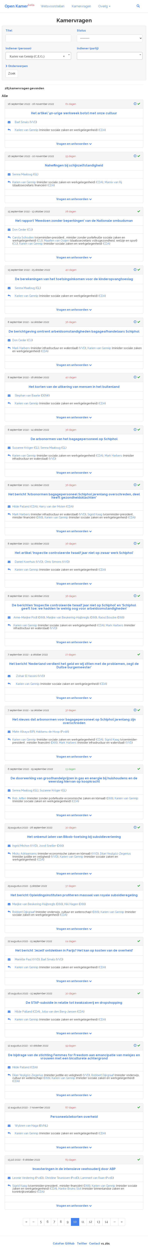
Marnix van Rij (113, 182)
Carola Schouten (23, 237)
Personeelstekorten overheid (74, 1117)
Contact (94, 1243)
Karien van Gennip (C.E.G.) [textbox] (37, 56)
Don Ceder (19, 229)
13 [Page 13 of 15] (98, 1222)
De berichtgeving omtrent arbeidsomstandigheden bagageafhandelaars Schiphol (74, 331)
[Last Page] (121, 1222)
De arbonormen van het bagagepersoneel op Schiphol (74, 439)
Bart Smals (22, 122)
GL (36, 174)
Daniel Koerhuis (25, 561)
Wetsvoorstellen (52, 6)
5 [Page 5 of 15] (41, 1222)
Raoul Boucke (107, 617)
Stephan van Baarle (27, 395)
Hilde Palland (20, 506)
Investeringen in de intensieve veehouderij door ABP (74, 1169)
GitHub (69, 1243)
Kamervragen (81, 6)
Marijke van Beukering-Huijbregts (67, 617)
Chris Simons (53, 561)
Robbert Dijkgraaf (23, 911)
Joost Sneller (47, 845)
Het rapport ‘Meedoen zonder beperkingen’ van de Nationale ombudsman (74, 221)
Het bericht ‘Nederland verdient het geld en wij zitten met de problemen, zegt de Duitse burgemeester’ (74, 665)
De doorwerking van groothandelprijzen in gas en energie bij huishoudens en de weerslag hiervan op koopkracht (74, 780)
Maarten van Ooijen (56, 240)
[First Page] (26, 1222)
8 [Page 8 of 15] (61, 1222)
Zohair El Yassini (26, 676)
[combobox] (38, 56)
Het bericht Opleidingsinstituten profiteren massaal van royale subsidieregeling (74, 895)
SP (32, 731)
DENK (45, 395)
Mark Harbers (21, 348)
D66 (39, 517)
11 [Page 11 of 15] (83, 1222)
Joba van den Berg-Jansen (58, 1011)
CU (30, 229)
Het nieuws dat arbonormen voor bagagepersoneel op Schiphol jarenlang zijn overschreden (74, 721)
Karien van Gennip (26, 130)
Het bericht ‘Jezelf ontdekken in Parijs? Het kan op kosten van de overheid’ (74, 950)
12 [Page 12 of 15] (90, 1222)
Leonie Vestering (23, 1177)
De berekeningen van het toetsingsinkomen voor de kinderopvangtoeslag (74, 279)
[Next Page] (114, 1222)
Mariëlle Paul (23, 959)
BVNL (43, 1125)
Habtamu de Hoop (48, 731)
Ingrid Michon (20, 845)
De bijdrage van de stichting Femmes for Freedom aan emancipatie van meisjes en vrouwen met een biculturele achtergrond (74, 1056)
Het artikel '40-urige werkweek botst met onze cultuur (74, 113)
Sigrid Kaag (94, 514)
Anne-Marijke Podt (25, 617)
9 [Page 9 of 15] (68, 1222)
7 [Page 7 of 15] (54, 1222)
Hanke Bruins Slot (69, 1188)
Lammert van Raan (93, 1177)
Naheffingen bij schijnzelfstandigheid (74, 165)
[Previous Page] (34, 1222)
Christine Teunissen (57, 1177)
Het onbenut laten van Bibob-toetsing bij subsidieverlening (74, 837)
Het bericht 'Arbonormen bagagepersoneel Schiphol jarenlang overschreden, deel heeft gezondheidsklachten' (74, 496)
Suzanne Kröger (22, 447)
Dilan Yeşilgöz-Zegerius (115, 853)
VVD (33, 122)
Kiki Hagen (71, 904)
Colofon (58, 1243)
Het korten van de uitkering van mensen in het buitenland (74, 387)
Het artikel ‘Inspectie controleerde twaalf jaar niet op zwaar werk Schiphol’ (74, 553)
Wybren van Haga (26, 1125)
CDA (102, 130)
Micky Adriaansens (24, 853)
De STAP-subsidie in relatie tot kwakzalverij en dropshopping (74, 1002)
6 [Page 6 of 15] (48, 1222)
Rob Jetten (19, 798)
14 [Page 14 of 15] (106, 1222)
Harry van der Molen (52, 506)
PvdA (64, 731)
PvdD (39, 1177)
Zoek (11, 73)
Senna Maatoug (22, 174)
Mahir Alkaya (20, 731)
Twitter (82, 1243)
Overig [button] (104, 6)
